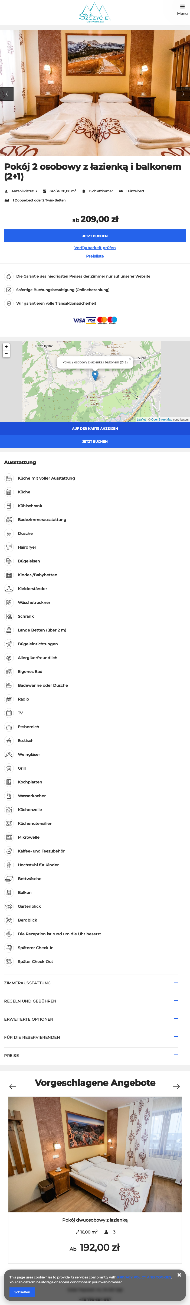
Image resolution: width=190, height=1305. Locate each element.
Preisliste (95, 256)
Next (183, 94)
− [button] (6, 354)
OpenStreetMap (161, 419)
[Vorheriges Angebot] (12, 1083)
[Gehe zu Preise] (91, 1056)
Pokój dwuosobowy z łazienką (95, 1220)
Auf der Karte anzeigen (95, 429)
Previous (7, 94)
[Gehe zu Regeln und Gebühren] (91, 1002)
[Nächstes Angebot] (176, 1083)
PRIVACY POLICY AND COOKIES (144, 1277)
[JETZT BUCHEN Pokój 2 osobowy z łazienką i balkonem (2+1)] (95, 235)
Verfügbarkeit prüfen (95, 247)
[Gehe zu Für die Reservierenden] (91, 1038)
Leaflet (141, 419)
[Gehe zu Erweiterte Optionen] (91, 1020)
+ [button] (6, 347)
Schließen (22, 1292)
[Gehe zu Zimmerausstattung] (91, 984)
